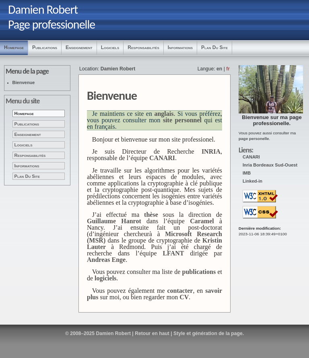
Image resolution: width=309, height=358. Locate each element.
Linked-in (252, 181)
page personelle (254, 138)
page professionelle (277, 120)
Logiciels (110, 47)
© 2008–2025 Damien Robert (98, 333)
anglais (163, 113)
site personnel (182, 120)
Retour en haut (152, 333)
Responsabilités (143, 47)
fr (228, 69)
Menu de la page (27, 71)
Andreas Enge (106, 259)
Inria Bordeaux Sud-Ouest (270, 165)
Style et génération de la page (208, 333)
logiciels (105, 278)
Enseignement (79, 47)
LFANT (173, 253)
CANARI (251, 156)
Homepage (14, 47)
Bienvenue (23, 82)
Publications (44, 47)
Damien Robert (118, 69)
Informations (180, 47)
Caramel (202, 221)
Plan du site (214, 47)
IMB (247, 173)
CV (184, 297)
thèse (151, 214)
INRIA (211, 151)
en (219, 69)
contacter (180, 290)
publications (199, 271)
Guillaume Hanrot (114, 221)
